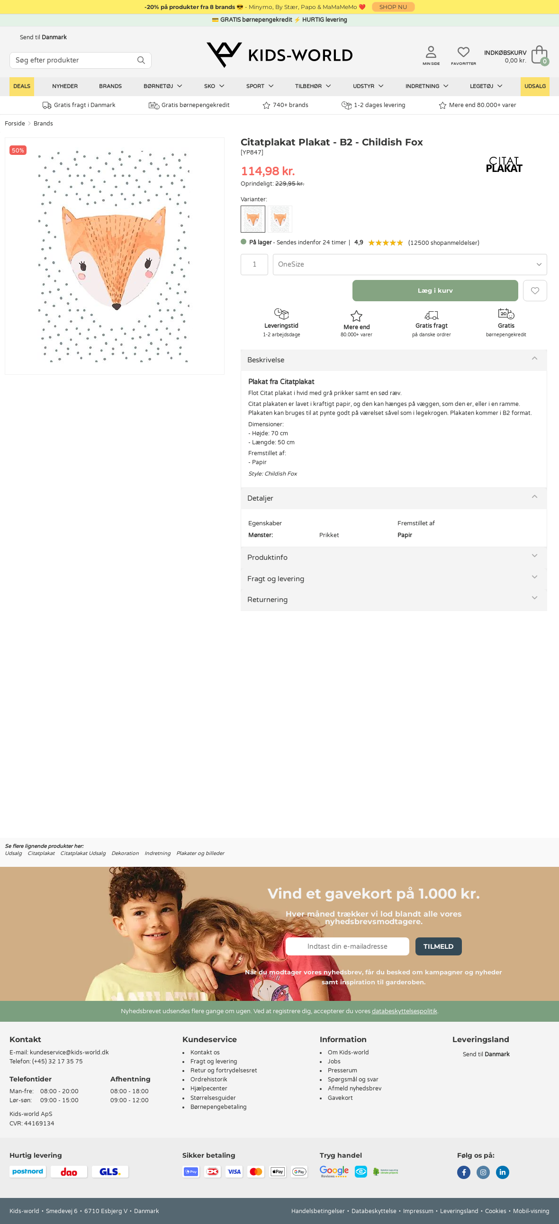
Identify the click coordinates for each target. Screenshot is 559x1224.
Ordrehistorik (208, 1079)
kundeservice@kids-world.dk (69, 1052)
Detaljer (260, 498)
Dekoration (125, 853)
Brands (110, 86)
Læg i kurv (435, 290)
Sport (260, 86)
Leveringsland (459, 1211)
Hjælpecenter (208, 1088)
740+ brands (285, 105)
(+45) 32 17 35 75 (57, 1061)
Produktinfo (267, 557)
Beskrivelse (265, 360)
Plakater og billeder (200, 853)
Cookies (495, 1211)
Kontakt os (205, 1052)
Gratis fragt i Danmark (79, 105)
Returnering (267, 599)
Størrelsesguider (213, 1098)
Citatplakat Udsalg (83, 853)
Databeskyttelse (374, 1211)
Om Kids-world (348, 1052)
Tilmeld (439, 946)
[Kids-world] (279, 55)
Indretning (427, 86)
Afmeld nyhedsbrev (354, 1088)
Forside (15, 123)
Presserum (342, 1070)
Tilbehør (313, 86)
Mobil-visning (531, 1211)
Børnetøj (163, 86)
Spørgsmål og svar (353, 1079)
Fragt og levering (275, 579)
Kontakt (25, 1039)
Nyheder (65, 86)
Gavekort (340, 1098)
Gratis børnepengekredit (189, 105)
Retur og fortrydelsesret (223, 1070)
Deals (21, 86)
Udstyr (368, 86)
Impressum (418, 1211)
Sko (214, 86)
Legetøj (486, 86)
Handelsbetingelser (318, 1211)
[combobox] (410, 264)
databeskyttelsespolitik (404, 1011)
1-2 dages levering (374, 105)
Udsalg (535, 86)
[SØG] (141, 60)
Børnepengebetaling (218, 1107)
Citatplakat (40, 853)
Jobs (334, 1061)
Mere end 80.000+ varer (477, 105)
